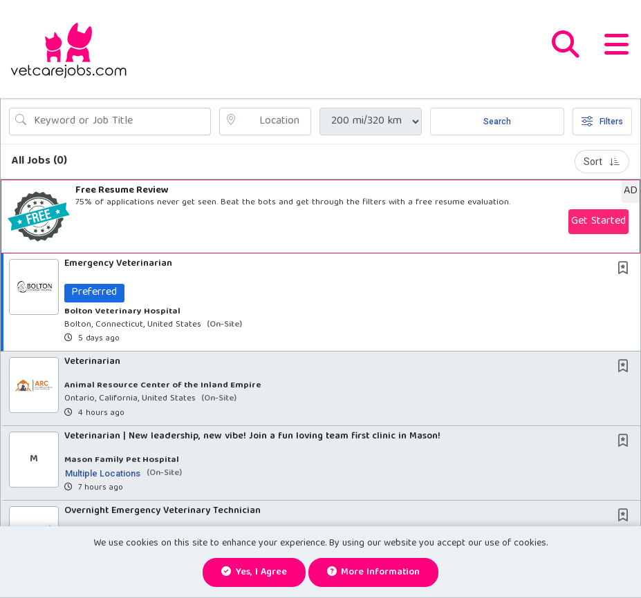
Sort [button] (602, 161)
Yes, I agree (254, 572)
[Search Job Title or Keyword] (119, 121)
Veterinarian (92, 362)
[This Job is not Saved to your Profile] (626, 270)
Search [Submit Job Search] (497, 121)
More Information (373, 572)
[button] (616, 49)
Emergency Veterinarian (118, 263)
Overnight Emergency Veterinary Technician (162, 511)
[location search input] (274, 121)
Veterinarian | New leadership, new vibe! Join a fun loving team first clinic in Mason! (252, 436)
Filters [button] (602, 121)
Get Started (598, 222)
